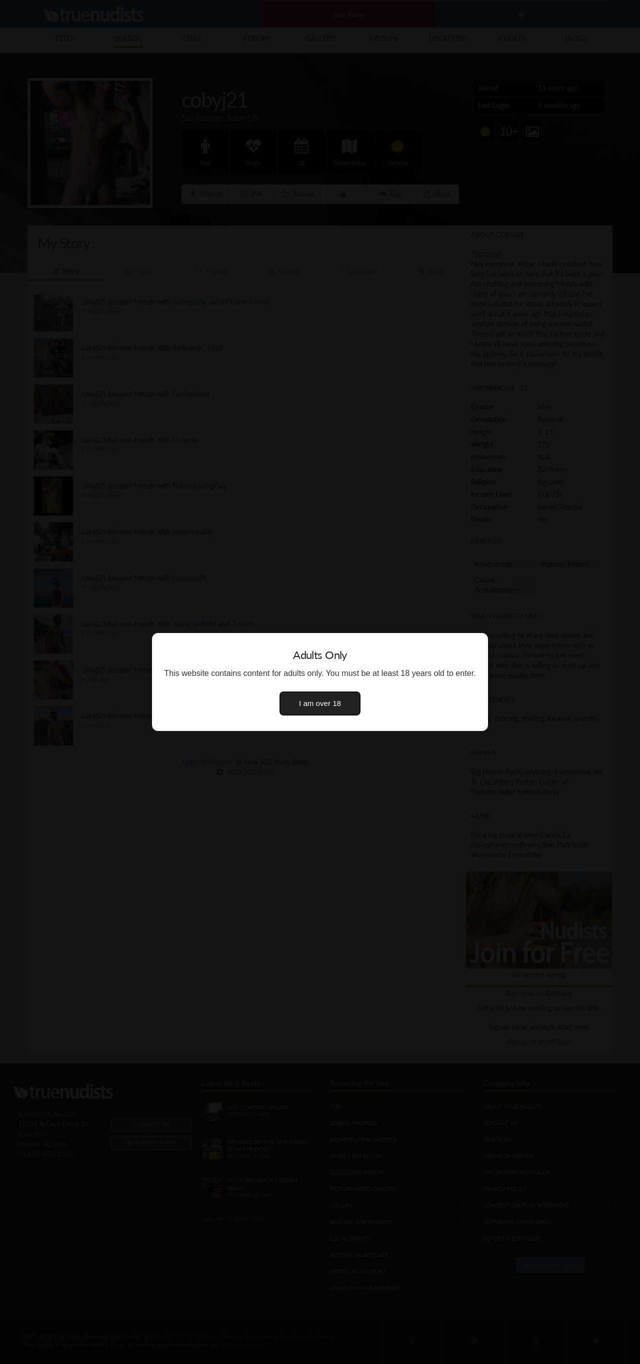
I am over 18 (320, 703)
